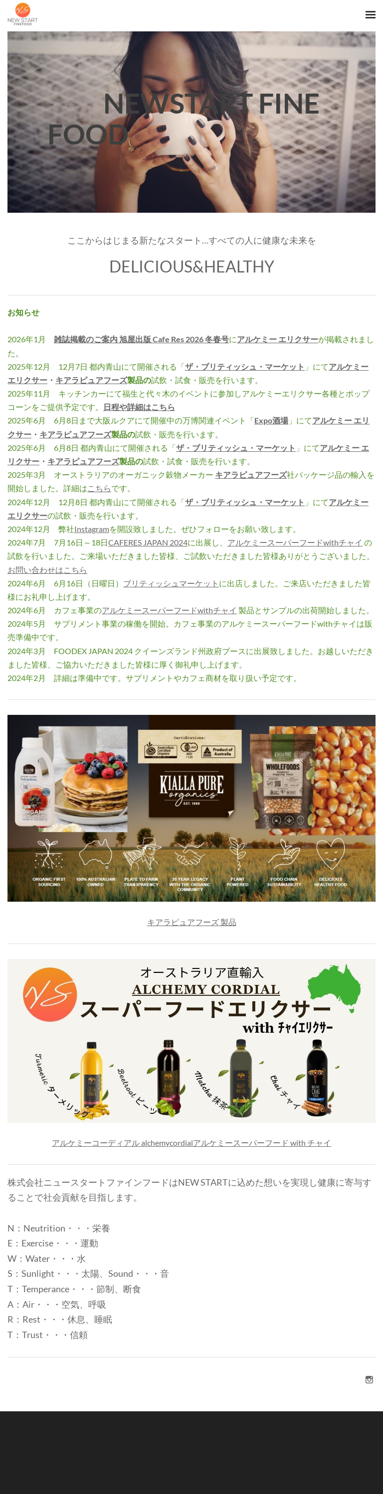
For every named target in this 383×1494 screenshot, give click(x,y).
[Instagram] (369, 1379)
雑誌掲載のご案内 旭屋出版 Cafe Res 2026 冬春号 (141, 339)
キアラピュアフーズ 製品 (191, 922)
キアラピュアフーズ (91, 380)
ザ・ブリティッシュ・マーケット (245, 366)
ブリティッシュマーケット (171, 583)
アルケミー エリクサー (277, 339)
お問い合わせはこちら (47, 569)
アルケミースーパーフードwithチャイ (295, 542)
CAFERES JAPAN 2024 (148, 542)
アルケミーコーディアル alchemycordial (122, 1142)
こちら (99, 488)
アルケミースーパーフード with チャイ (262, 1142)
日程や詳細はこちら (139, 406)
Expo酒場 (271, 420)
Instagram (91, 529)
